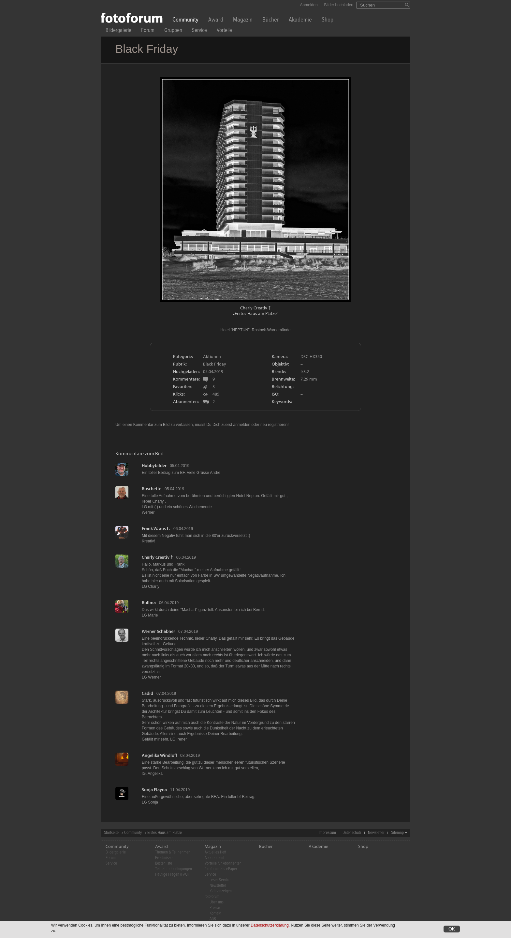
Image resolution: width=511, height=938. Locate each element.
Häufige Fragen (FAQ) (172, 874)
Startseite (111, 833)
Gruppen (173, 31)
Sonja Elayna (154, 789)
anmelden (241, 424)
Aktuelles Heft (215, 852)
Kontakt (215, 913)
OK (451, 929)
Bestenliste (163, 863)
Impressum (327, 833)
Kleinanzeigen (221, 891)
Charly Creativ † (255, 308)
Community (185, 20)
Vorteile (224, 31)
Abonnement (214, 858)
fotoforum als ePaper (221, 869)
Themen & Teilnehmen (172, 852)
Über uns (217, 902)
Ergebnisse (163, 858)
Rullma (149, 602)
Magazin (243, 20)
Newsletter (376, 833)
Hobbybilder (154, 465)
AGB (213, 919)
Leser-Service (220, 880)
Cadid (147, 693)
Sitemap (397, 833)
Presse (215, 908)
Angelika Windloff (159, 755)
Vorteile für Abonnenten (223, 863)
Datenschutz (352, 833)
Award (215, 20)
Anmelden (309, 5)
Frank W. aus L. (156, 528)
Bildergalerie (118, 31)
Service (199, 31)
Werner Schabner (158, 631)
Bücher (270, 20)
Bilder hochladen (338, 5)
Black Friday (214, 364)
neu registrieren (273, 424)
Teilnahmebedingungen (173, 869)
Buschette (151, 489)
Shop (327, 20)
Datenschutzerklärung (270, 925)
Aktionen (212, 356)
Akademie (300, 20)
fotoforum (212, 896)
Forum (147, 31)
